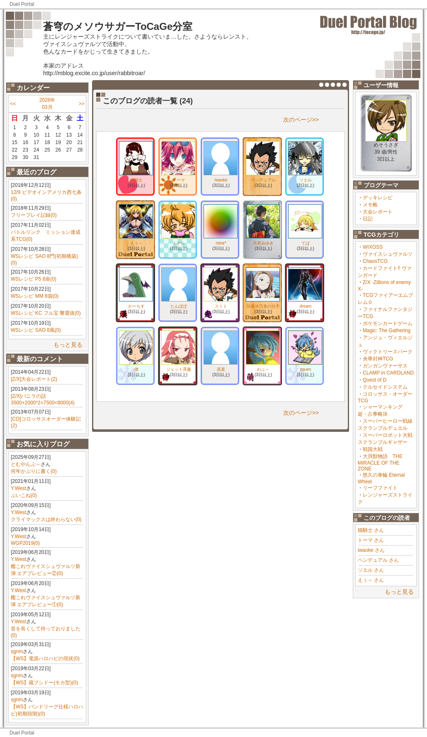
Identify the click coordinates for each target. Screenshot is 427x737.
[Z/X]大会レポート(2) (34, 379)
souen (305, 369)
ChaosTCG (375, 261)
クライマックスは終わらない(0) (46, 519)
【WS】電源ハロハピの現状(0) (45, 658)
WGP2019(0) (25, 543)
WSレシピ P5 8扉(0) (33, 279)
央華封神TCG (378, 359)
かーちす (136, 306)
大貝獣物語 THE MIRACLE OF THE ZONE (380, 462)
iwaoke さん (371, 550)
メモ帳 (370, 205)
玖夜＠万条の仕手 (263, 306)
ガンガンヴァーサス (385, 366)
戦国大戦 (373, 449)
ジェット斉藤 (178, 369)
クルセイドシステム (385, 387)
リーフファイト (380, 488)
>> (82, 104)
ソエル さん (371, 570)
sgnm (17, 651)
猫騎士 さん (371, 530)
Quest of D (374, 380)
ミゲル (178, 243)
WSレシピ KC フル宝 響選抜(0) (46, 313)
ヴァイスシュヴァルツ (387, 254)
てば (305, 243)
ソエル (305, 180)
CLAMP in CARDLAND (388, 373)
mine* (221, 243)
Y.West (18, 488)
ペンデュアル (263, 180)
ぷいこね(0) (24, 495)
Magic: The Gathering (386, 330)
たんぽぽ (178, 306)
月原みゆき (263, 243)
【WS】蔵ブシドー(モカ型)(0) (44, 683)
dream (305, 306)
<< (13, 104)
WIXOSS (373, 247)
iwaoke (220, 180)
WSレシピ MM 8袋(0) (34, 296)
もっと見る (67, 344)
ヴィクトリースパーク (387, 352)
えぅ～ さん (371, 580)
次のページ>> (301, 119)
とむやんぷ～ (26, 464)
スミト (221, 306)
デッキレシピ (378, 198)
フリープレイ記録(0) (34, 215)
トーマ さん (371, 540)
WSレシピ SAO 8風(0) (36, 330)
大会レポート (378, 212)
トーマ (178, 180)
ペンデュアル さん (378, 560)
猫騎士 (136, 180)
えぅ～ (136, 243)
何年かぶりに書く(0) (34, 471)
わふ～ (263, 369)
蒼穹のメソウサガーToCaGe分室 (117, 26)
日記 (368, 219)
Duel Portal (22, 4)
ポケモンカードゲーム (387, 323)
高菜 (221, 369)
